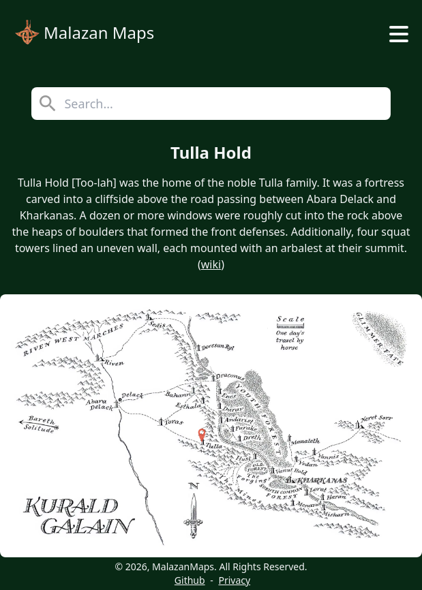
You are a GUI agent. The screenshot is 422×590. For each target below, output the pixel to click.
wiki (211, 264)
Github (190, 580)
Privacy (234, 580)
